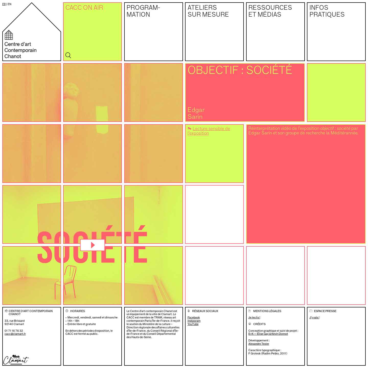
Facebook (194, 317)
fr (4, 4)
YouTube (193, 324)
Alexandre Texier (258, 344)
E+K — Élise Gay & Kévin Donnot (268, 334)
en (9, 4)
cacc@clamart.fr (15, 334)
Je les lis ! (254, 317)
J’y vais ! (314, 317)
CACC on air (84, 8)
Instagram (194, 321)
